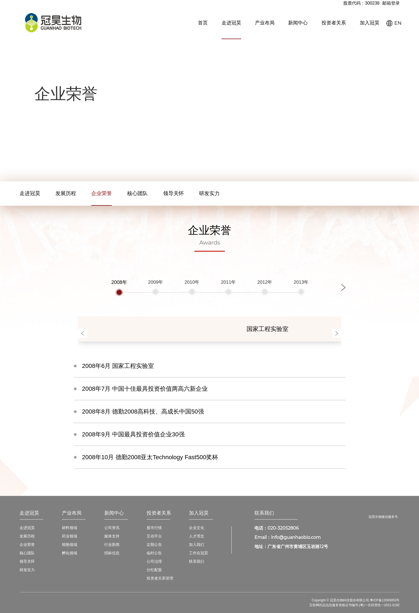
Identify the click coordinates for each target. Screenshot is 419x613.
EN (398, 23)
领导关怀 (173, 193)
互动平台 (154, 536)
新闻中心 (298, 23)
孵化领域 (69, 553)
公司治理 (154, 561)
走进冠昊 (231, 23)
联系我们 (196, 561)
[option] (119, 287)
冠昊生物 (53, 22)
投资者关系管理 (160, 578)
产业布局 (265, 23)
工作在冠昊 (198, 553)
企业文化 (196, 528)
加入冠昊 (369, 23)
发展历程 (65, 193)
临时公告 (154, 553)
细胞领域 (69, 544)
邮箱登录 (391, 3)
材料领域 (69, 528)
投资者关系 (334, 23)
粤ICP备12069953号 (384, 600)
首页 (203, 23)
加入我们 (196, 544)
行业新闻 (111, 544)
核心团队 (137, 193)
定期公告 (154, 544)
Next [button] (343, 287)
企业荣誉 (101, 193)
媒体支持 (111, 536)
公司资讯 (111, 528)
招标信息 (111, 553)
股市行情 (154, 528)
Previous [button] (82, 333)
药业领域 (69, 536)
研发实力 (209, 193)
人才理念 (196, 536)
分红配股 (154, 570)
